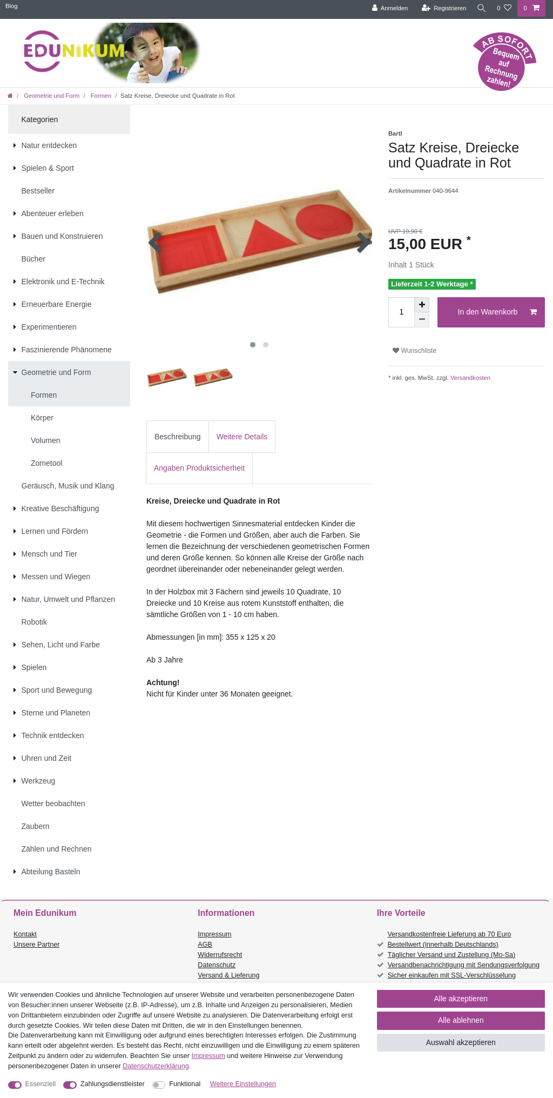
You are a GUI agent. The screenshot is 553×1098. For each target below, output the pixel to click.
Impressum (214, 934)
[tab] (177, 436)
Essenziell (40, 1084)
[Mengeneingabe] (401, 312)
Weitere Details (242, 436)
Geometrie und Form (50, 95)
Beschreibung (177, 436)
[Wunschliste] (504, 8)
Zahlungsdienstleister (112, 1084)
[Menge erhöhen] (421, 304)
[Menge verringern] (421, 319)
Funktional (184, 1084)
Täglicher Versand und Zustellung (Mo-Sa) (452, 955)
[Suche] (480, 8)
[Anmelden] (387, 8)
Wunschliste (414, 350)
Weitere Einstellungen (243, 1084)
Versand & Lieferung (228, 975)
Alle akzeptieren (461, 998)
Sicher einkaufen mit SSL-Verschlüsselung (452, 975)
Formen (100, 95)
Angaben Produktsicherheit (199, 468)
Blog (11, 6)
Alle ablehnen (461, 1020)
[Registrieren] (441, 8)
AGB (205, 944)
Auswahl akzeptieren (461, 1042)
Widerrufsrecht (220, 955)
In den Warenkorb (497, 312)
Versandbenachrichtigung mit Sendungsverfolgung (463, 965)
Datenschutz (216, 965)
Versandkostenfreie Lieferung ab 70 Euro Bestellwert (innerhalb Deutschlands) (449, 939)
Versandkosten (469, 377)
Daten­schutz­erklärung (156, 1066)
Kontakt (25, 934)
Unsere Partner (36, 944)
